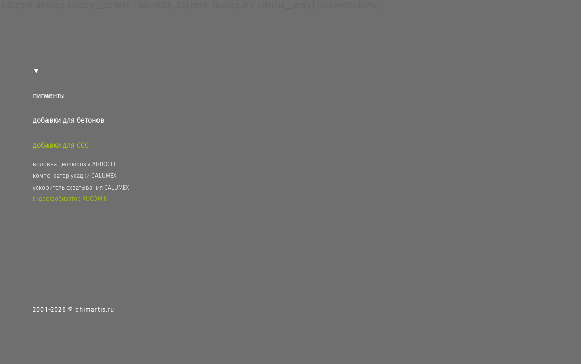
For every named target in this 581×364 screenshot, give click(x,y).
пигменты (49, 96)
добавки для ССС (61, 145)
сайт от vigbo (290, 340)
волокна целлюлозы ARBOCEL (75, 164)
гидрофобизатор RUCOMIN (70, 198)
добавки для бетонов (68, 120)
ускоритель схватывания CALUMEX (81, 187)
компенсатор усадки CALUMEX (74, 175)
